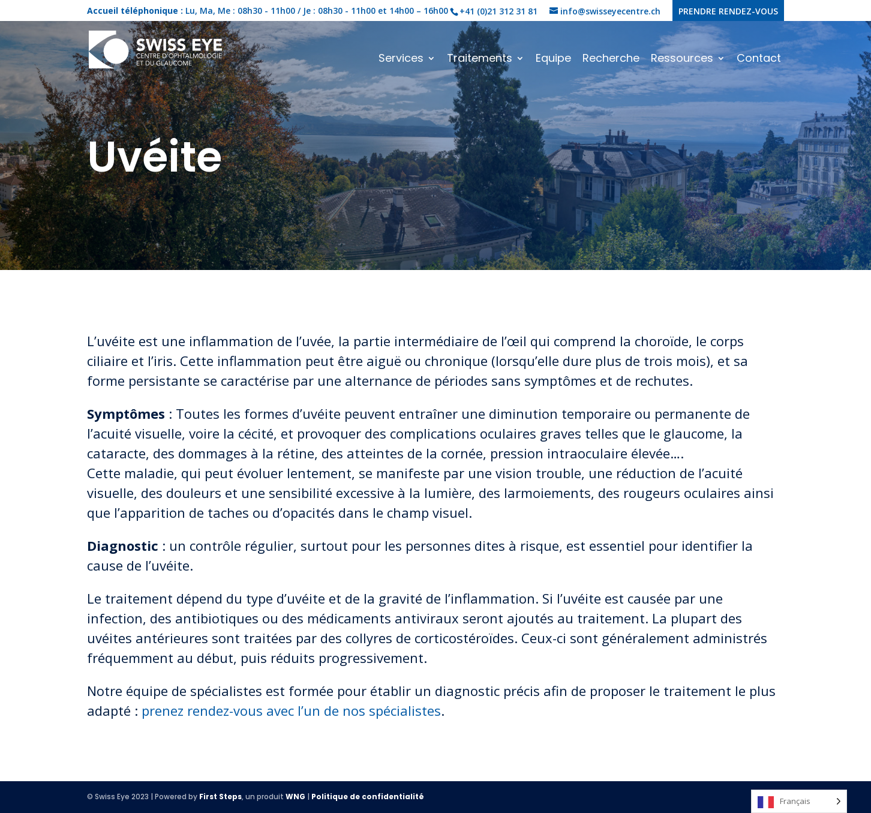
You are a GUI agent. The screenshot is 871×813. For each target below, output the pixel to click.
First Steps (220, 796)
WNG (295, 796)
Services (401, 59)
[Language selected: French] (799, 801)
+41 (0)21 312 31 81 (498, 11)
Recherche (610, 59)
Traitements (479, 59)
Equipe (553, 59)
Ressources (682, 59)
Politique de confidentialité (367, 796)
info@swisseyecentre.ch (610, 11)
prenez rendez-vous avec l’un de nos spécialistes (291, 710)
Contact (759, 59)
